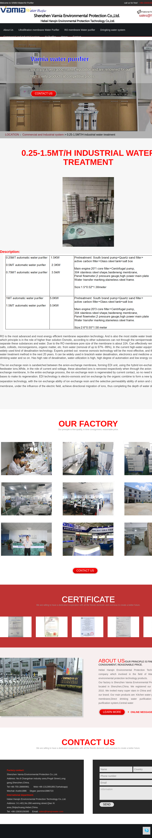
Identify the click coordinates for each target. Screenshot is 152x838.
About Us (8, 30)
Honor (64, 36)
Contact (77, 36)
